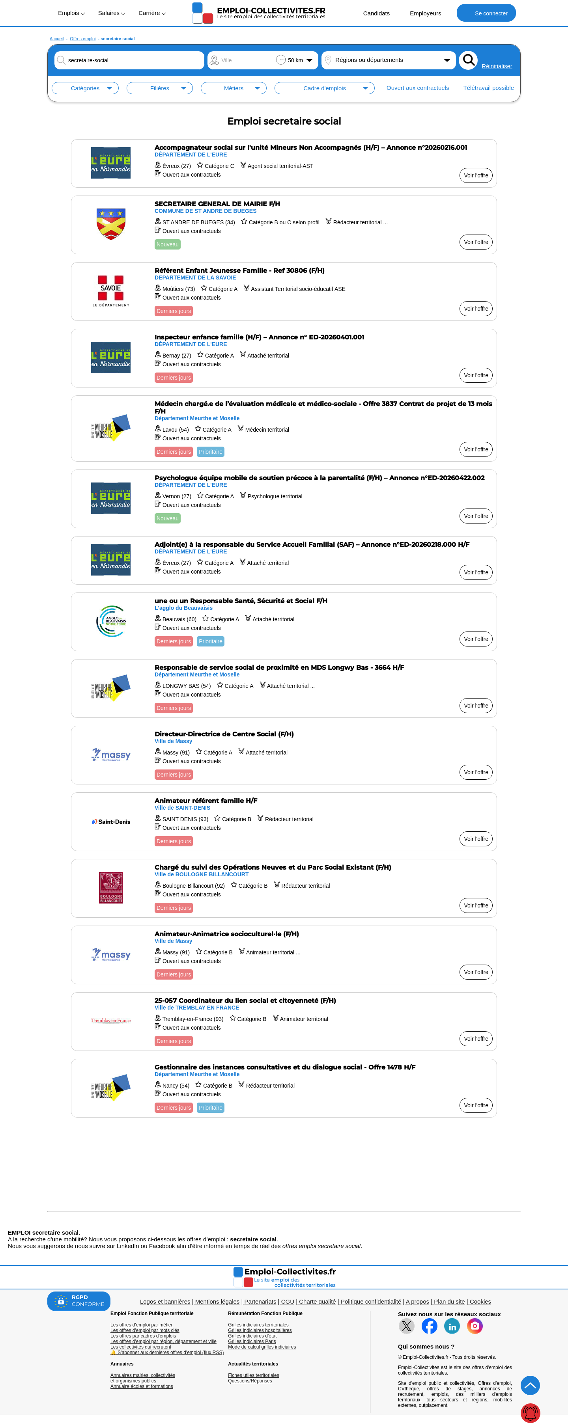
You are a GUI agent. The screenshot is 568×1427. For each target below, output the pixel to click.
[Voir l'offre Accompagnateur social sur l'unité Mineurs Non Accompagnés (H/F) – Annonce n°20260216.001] (284, 163)
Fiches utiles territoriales (253, 1375)
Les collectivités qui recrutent (140, 1347)
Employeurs (421, 13)
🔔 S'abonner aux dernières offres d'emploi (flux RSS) (167, 1352)
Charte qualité (317, 1301)
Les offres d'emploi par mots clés (144, 1330)
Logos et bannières (165, 1301)
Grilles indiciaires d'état (252, 1336)
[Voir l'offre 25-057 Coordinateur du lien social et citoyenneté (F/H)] (284, 1022)
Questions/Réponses (250, 1381)
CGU (287, 1301)
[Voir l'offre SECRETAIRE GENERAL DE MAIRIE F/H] (284, 225)
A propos (417, 1301)
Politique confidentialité (371, 1301)
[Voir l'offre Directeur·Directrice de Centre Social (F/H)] (284, 755)
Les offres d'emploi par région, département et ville (163, 1341)
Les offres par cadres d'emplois (143, 1336)
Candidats (372, 13)
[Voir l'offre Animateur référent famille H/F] (284, 822)
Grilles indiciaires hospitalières (259, 1330)
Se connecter (486, 13)
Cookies (480, 1301)
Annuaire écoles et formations (141, 1386)
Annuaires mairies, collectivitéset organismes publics (142, 1378)
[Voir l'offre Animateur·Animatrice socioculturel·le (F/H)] (284, 955)
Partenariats (261, 1301)
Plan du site (449, 1301)
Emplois (71, 12)
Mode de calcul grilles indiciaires (262, 1347)
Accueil (57, 38)
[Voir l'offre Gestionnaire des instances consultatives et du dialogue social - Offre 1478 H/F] (284, 1088)
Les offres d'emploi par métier (141, 1325)
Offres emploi (82, 38)
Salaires (111, 12)
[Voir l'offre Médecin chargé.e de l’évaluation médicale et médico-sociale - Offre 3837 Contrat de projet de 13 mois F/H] (284, 428)
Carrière (151, 12)
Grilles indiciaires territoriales (258, 1325)
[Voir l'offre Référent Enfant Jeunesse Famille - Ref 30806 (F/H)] (284, 291)
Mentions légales (217, 1301)
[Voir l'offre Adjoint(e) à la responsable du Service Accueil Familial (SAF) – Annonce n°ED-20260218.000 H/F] (284, 560)
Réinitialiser (497, 66)
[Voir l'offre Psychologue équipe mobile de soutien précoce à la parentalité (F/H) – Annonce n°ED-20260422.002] (284, 499)
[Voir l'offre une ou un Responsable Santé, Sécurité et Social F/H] (284, 622)
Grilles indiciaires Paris (252, 1341)
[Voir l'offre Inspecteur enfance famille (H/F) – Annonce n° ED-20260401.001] (284, 358)
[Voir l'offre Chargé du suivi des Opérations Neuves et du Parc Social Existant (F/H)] (284, 888)
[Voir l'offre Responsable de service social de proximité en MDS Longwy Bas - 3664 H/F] (284, 688)
